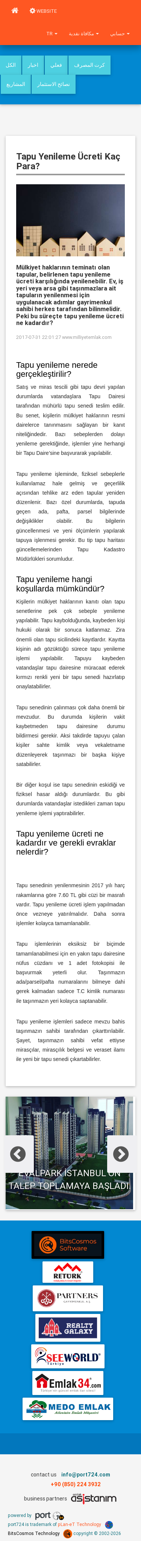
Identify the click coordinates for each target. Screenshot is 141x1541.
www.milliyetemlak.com (87, 337)
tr (52, 33)
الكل (11, 65)
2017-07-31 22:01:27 (38, 337)
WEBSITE (43, 11)
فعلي (56, 65)
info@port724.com (85, 1474)
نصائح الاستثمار (53, 84)
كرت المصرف (89, 65)
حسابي (120, 33)
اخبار (33, 65)
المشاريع (15, 84)
